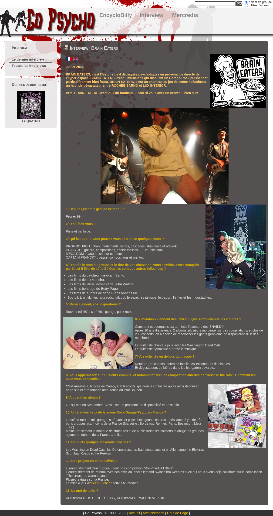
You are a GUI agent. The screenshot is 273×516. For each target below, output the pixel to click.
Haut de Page (177, 513)
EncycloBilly (115, 15)
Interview (151, 15)
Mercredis (185, 15)
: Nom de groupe (260, 2)
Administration (153, 513)
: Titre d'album (258, 5)
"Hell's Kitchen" (100, 483)
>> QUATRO (31, 107)
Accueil (134, 513)
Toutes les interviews (29, 66)
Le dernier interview (28, 59)
